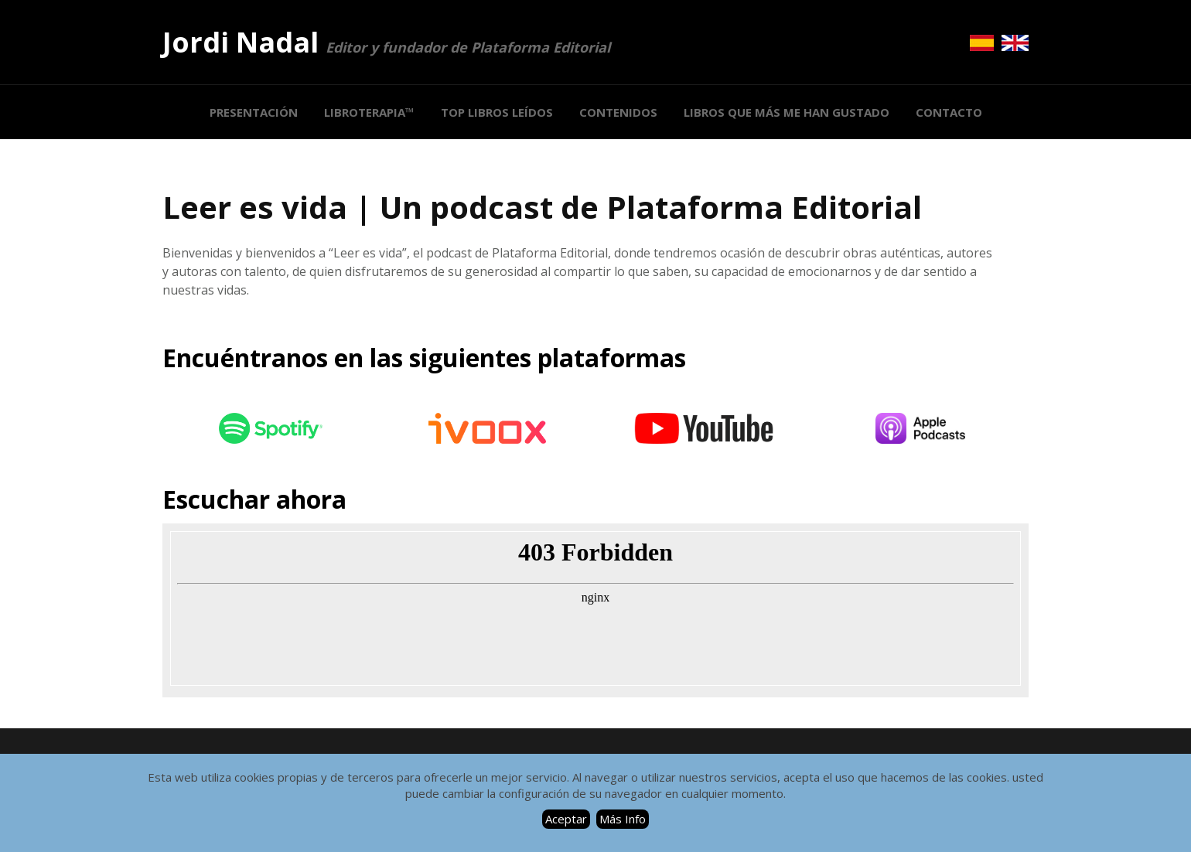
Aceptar (566, 818)
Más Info (622, 818)
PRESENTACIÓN (254, 112)
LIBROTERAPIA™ (369, 112)
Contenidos (618, 112)
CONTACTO (949, 112)
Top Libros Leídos (497, 112)
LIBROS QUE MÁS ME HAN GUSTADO (786, 112)
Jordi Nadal (386, 42)
